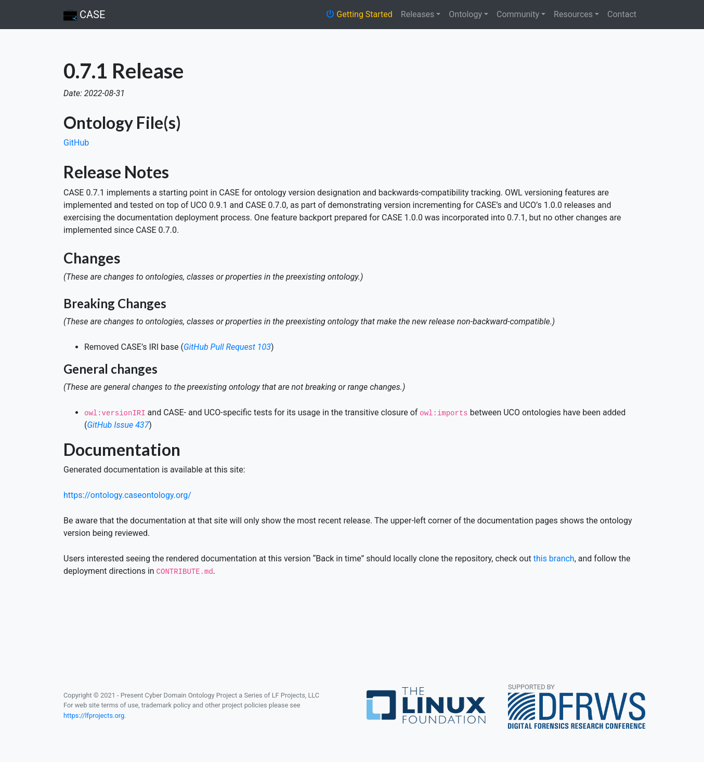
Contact (621, 14)
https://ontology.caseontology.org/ (127, 495)
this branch (554, 558)
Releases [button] (417, 14)
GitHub (76, 143)
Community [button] (518, 14)
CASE (84, 15)
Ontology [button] (465, 14)
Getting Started (359, 14)
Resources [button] (573, 14)
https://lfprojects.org (93, 715)
